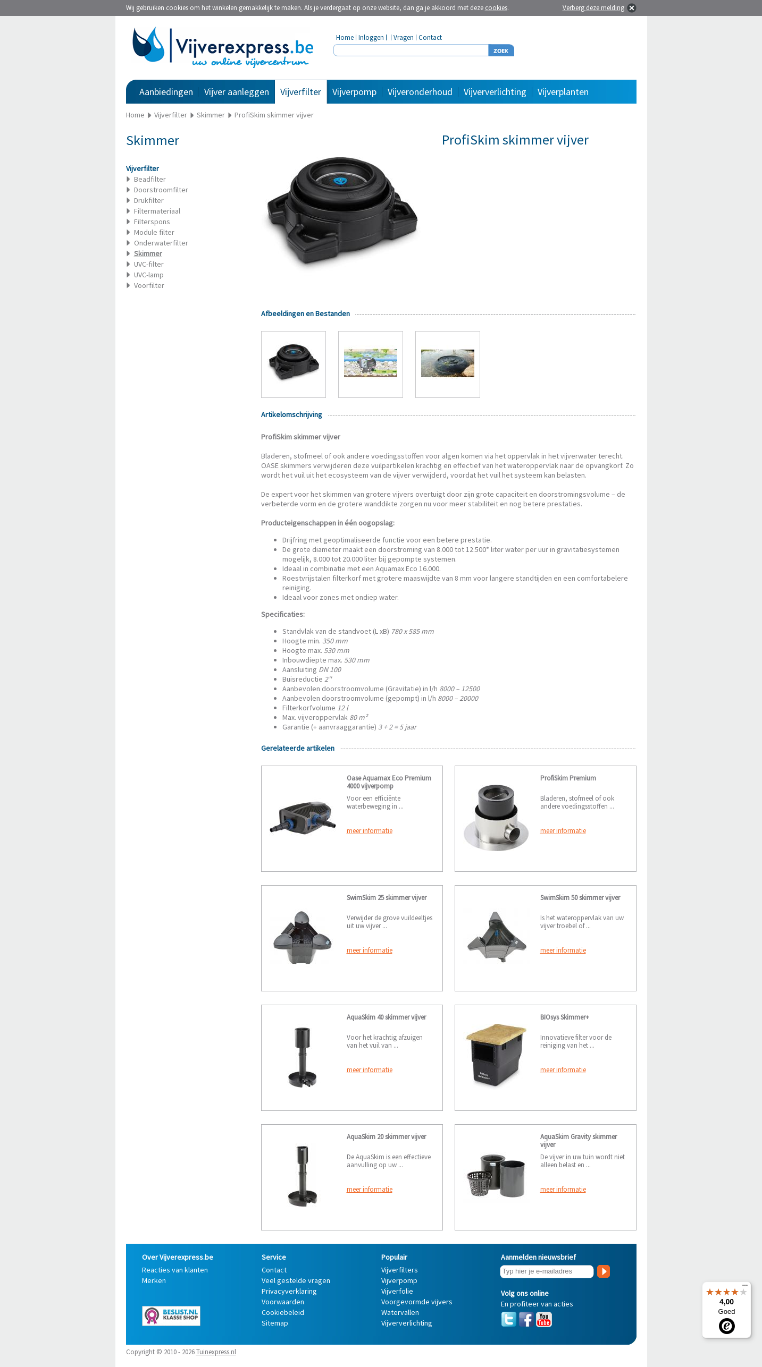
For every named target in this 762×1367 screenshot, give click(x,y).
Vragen (403, 37)
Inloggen (371, 37)
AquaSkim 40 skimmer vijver (386, 1017)
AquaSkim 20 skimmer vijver (386, 1136)
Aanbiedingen (166, 92)
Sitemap (275, 1323)
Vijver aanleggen (236, 92)
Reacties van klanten (175, 1270)
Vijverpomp (354, 92)
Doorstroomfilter (161, 189)
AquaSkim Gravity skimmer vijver (578, 1140)
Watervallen (400, 1312)
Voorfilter (149, 285)
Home (345, 37)
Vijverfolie (397, 1291)
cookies (496, 7)
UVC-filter (149, 264)
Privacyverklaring (289, 1291)
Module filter (154, 232)
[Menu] (745, 1287)
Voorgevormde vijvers (417, 1301)
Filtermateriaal (157, 211)
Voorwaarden (283, 1301)
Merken (154, 1280)
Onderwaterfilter (161, 243)
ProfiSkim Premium (568, 778)
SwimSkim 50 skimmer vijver (580, 897)
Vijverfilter (300, 92)
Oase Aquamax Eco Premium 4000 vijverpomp (389, 782)
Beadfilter (150, 179)
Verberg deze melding (593, 7)
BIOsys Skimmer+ (564, 1017)
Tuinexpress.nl (216, 1351)
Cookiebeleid (283, 1312)
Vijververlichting (495, 92)
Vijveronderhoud (420, 92)
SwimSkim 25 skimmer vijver (386, 897)
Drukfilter (149, 200)
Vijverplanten (563, 92)
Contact (430, 37)
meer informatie (369, 830)
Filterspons (152, 221)
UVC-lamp (149, 274)
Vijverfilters (399, 1270)
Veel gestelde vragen (296, 1280)
